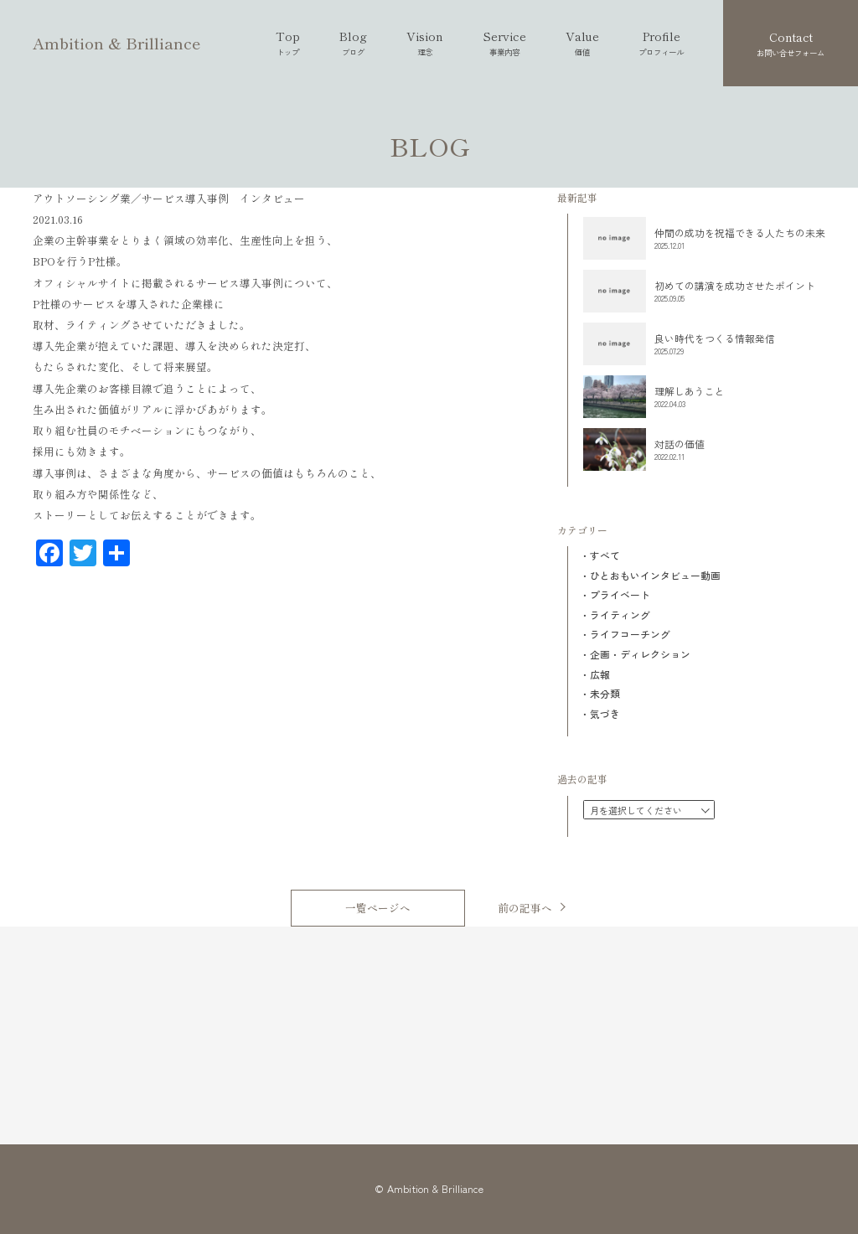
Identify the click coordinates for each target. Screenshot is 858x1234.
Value (582, 43)
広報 (600, 674)
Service (504, 43)
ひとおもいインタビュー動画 (655, 575)
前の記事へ (525, 907)
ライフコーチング (630, 634)
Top (288, 43)
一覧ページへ (378, 908)
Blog (353, 43)
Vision (424, 43)
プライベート (620, 595)
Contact (790, 43)
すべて (605, 555)
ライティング (620, 615)
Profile (661, 43)
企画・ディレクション (640, 654)
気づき (605, 714)
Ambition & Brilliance (116, 42)
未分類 (605, 694)
